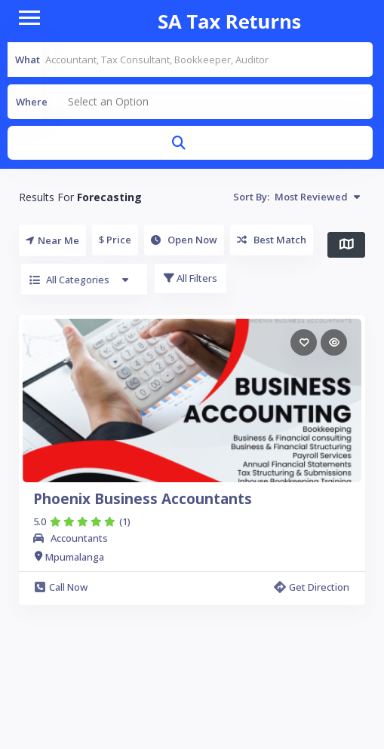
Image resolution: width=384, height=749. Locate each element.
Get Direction (311, 587)
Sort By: (296, 196)
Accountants (79, 538)
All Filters (190, 278)
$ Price (115, 239)
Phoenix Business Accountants (142, 499)
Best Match (271, 239)
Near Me (52, 240)
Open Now (184, 239)
